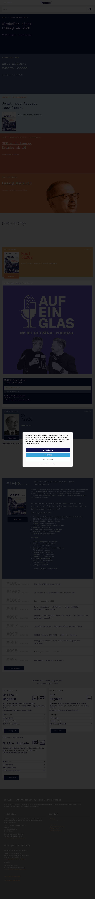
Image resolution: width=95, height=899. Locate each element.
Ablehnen (48, 455)
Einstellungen (48, 459)
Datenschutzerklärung (50, 464)
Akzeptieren (48, 450)
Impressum (42, 464)
